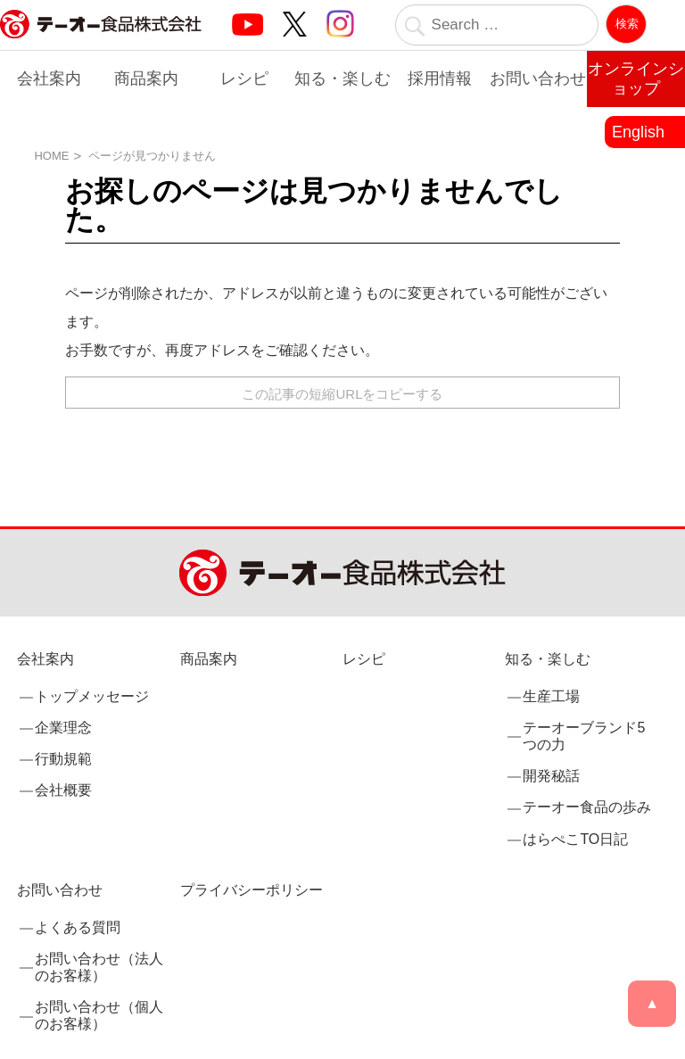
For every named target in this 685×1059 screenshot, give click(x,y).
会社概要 (63, 790)
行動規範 (63, 758)
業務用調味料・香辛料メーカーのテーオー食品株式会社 (101, 43)
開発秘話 (551, 775)
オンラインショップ (636, 78)
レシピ (244, 78)
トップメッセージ (92, 696)
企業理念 (63, 727)
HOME (51, 155)
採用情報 (440, 78)
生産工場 (551, 696)
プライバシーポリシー (251, 890)
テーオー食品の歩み (587, 807)
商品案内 (146, 78)
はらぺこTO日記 (575, 839)
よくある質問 (77, 927)
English (638, 132)
